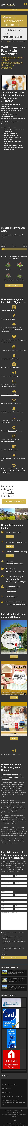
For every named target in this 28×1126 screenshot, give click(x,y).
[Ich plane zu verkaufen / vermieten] (7, 876)
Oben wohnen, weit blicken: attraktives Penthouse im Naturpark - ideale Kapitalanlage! (17, 988)
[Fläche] (21, 883)
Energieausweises (14, 359)
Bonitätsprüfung (6, 403)
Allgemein (4, 245)
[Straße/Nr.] (14, 902)
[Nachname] (21, 895)
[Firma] (14, 898)
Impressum (4, 1114)
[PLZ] (7, 906)
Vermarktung (14, 376)
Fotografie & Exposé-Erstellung (10, 367)
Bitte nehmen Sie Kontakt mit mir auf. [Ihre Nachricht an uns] (14, 921)
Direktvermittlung (17, 412)
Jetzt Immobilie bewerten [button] (14, 285)
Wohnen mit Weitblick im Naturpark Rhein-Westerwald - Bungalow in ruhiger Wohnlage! (17, 972)
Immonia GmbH (17, 1112)
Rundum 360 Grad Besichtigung (10, 395)
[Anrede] (7, 892)
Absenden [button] (14, 957)
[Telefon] (7, 909)
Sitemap (13, 1116)
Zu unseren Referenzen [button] (13, 501)
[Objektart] (21, 876)
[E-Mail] (21, 909)
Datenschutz (22, 1114)
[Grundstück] (14, 886)
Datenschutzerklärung (8, 937)
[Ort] (21, 906)
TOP (8, 41)
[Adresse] (14, 879)
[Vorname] (7, 895)
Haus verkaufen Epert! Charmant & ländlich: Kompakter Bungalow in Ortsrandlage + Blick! (17, 980)
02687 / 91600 (14, 9)
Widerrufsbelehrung (13, 1114)
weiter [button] (9, 537)
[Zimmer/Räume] (7, 883)
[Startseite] (8, 4)
